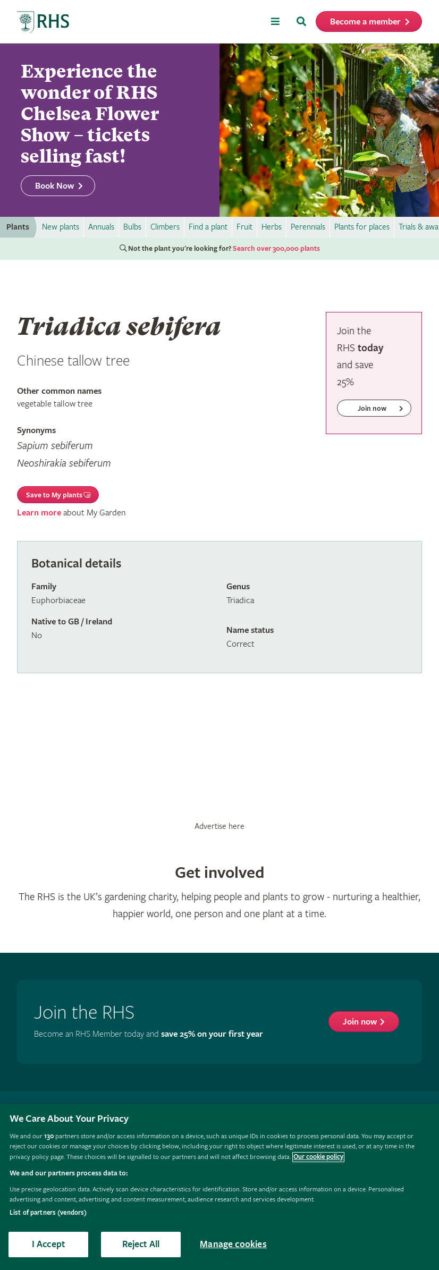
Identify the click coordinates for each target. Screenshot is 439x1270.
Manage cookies (233, 1244)
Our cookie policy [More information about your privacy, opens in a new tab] (318, 1157)
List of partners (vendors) (48, 1213)
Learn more (39, 513)
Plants (17, 227)
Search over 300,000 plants (276, 248)
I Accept (48, 1244)
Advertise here (219, 826)
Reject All (141, 1244)
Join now (360, 1022)
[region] (219, 1187)
